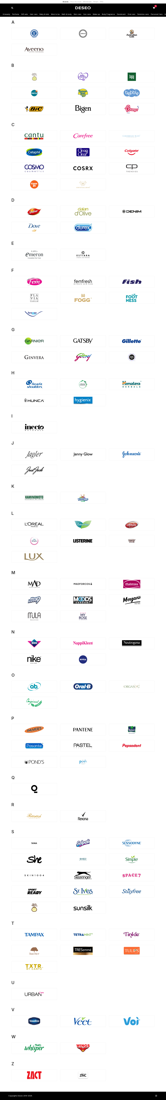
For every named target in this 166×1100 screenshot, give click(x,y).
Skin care (77, 14)
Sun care (87, 14)
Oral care (131, 14)
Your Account (75, 2)
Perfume (15, 14)
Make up (96, 14)
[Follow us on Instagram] (156, 1096)
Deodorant (121, 14)
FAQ (101, 2)
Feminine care (143, 14)
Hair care (33, 14)
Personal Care (156, 14)
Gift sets (24, 14)
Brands (65, 2)
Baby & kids (44, 14)
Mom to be (55, 14)
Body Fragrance (108, 14)
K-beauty (6, 14)
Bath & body (67, 14)
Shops (95, 2)
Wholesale (87, 2)
